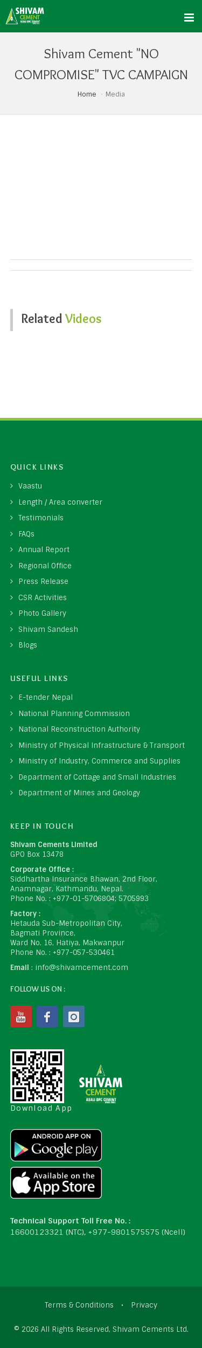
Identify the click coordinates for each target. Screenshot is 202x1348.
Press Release (43, 581)
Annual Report (43, 549)
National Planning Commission (74, 713)
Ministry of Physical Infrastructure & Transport (101, 745)
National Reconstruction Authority (79, 729)
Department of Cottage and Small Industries (97, 777)
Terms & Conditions (79, 1305)
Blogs (27, 645)
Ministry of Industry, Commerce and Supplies (99, 761)
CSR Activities (42, 597)
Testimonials (41, 517)
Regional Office (45, 565)
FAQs (26, 534)
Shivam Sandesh (48, 629)
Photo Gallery (42, 613)
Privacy (144, 1305)
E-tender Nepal (45, 697)
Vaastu (30, 486)
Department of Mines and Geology (79, 792)
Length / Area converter (60, 502)
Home (87, 94)
